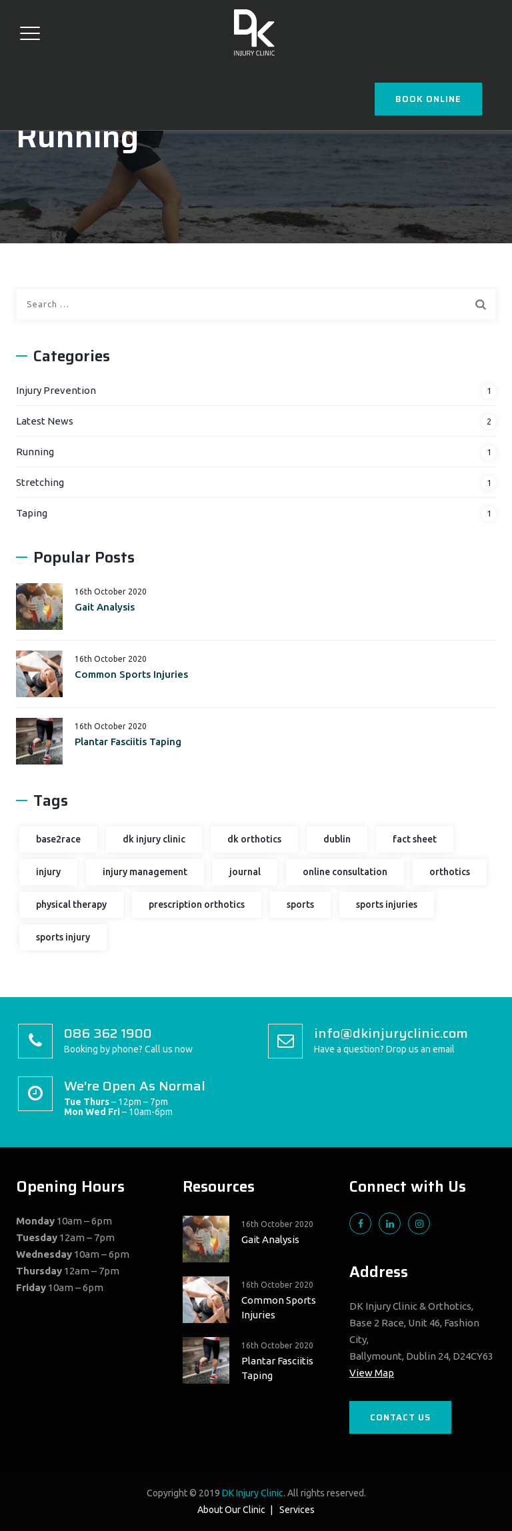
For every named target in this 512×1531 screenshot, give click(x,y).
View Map (371, 1372)
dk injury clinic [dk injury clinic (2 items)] (154, 839)
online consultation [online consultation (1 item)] (345, 871)
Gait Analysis (105, 607)
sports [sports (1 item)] (300, 904)
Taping (31, 513)
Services (297, 1509)
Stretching (40, 482)
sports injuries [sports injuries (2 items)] (386, 904)
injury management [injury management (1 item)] (145, 871)
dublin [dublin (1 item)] (337, 839)
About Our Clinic (231, 1509)
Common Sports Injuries (131, 674)
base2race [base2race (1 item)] (58, 839)
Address (378, 1272)
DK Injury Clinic (252, 1493)
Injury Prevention (56, 390)
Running (35, 451)
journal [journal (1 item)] (245, 871)
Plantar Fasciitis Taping (128, 741)
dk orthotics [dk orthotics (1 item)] (254, 839)
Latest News (44, 421)
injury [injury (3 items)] (48, 871)
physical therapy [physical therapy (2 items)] (71, 904)
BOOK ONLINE (428, 99)
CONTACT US (400, 1417)
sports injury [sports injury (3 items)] (63, 937)
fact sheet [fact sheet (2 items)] (415, 839)
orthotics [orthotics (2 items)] (449, 871)
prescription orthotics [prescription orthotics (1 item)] (197, 904)
